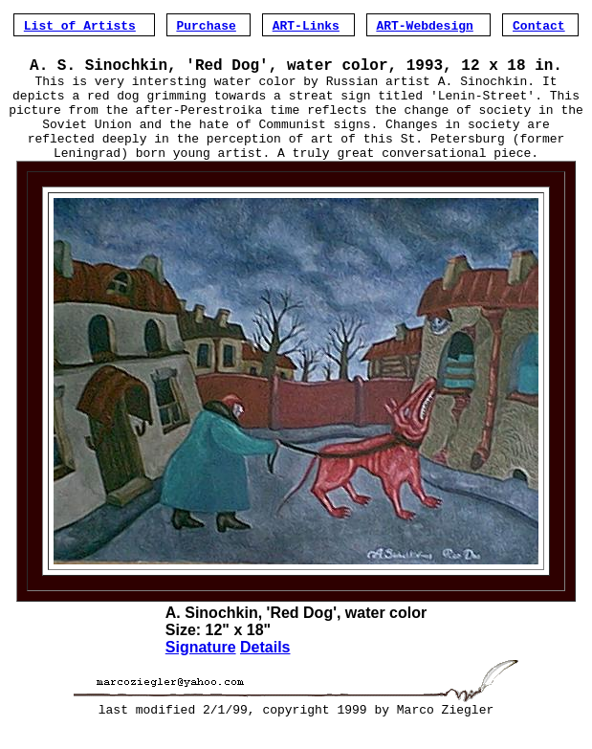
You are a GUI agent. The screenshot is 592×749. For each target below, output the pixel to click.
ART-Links (306, 24)
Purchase (205, 24)
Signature (200, 668)
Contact (539, 24)
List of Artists (80, 24)
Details (265, 668)
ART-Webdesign (424, 24)
